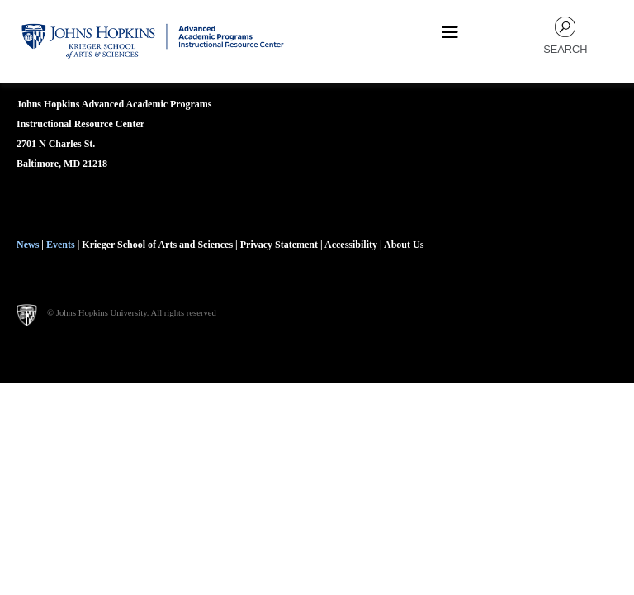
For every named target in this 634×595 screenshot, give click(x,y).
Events (60, 244)
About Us (403, 244)
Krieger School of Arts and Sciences (157, 244)
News (28, 244)
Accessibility (350, 244)
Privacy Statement (280, 244)
